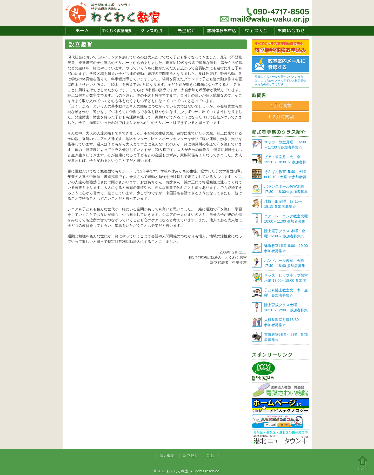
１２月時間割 (280, 116)
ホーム (82, 30)
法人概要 (167, 455)
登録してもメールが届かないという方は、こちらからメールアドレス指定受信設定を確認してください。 (280, 80)
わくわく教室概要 (117, 30)
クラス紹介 (152, 30)
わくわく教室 (113, 13)
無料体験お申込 (221, 30)
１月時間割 (281, 105)
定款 (210, 455)
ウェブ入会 (256, 30)
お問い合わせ (291, 30)
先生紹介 (187, 30)
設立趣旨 (190, 455)
